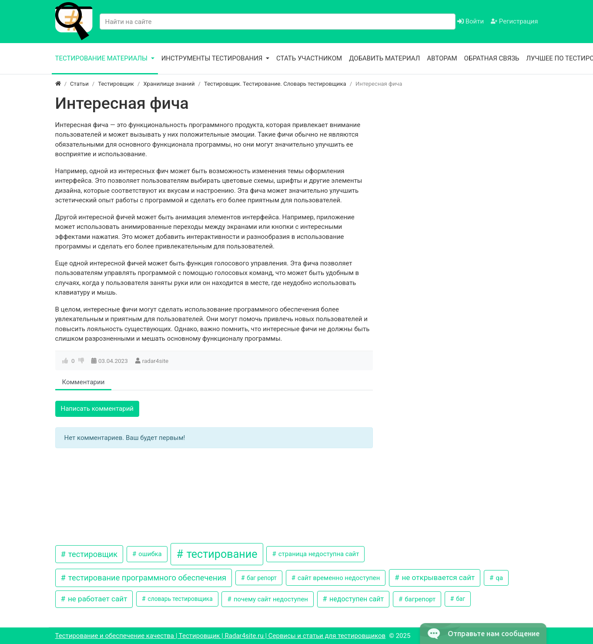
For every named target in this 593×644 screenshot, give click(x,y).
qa (498, 578)
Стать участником (309, 58)
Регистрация (514, 21)
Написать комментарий (97, 409)
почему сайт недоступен (270, 599)
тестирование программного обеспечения (146, 577)
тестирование (220, 554)
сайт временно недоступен (338, 578)
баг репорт (261, 577)
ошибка (149, 554)
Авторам (442, 58)
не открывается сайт (437, 577)
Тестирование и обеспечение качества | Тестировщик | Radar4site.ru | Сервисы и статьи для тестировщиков (220, 636)
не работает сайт (96, 598)
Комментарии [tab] (83, 382)
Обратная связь (491, 58)
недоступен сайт (356, 599)
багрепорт (419, 599)
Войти (470, 21)
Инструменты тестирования (213, 58)
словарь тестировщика (179, 598)
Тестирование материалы (102, 58)
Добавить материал (384, 58)
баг (460, 598)
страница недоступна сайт (318, 554)
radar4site (155, 360)
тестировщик (91, 554)
